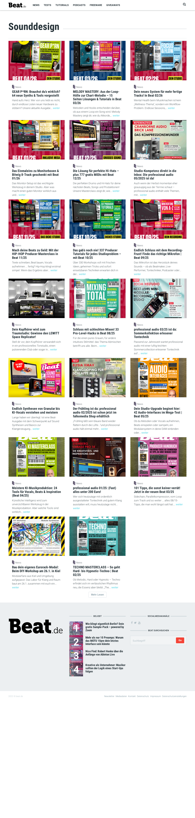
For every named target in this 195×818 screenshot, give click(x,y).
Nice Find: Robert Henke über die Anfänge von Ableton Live (104, 653)
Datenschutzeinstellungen (174, 696)
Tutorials (62, 5)
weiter (56, 108)
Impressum (155, 696)
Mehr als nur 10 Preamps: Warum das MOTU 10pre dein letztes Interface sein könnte (104, 641)
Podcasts (79, 5)
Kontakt (132, 696)
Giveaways (113, 5)
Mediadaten (121, 696)
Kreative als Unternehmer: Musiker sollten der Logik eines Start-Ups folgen (105, 668)
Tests (47, 5)
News (36, 5)
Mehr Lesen (97, 594)
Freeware (96, 5)
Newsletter (109, 696)
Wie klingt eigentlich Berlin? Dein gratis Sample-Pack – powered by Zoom (104, 627)
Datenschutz (143, 696)
